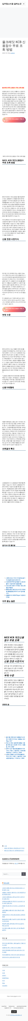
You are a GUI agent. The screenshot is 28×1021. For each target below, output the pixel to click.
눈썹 (3, 973)
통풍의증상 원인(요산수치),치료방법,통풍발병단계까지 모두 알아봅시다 (15, 591)
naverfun (4, 1006)
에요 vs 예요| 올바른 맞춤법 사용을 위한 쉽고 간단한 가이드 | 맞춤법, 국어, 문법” (15, 745)
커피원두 (4, 986)
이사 (3, 980)
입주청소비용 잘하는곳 (11, 3)
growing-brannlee (21, 1006)
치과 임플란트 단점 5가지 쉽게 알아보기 (13, 955)
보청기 (4, 975)
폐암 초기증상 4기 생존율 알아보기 (14, 850)
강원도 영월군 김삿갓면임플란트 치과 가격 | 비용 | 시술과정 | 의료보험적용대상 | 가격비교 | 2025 (16, 756)
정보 (3, 983)
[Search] (24, 874)
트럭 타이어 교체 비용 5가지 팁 (11, 957)
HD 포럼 (6, 883)
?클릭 (14, 120)
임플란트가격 (7, 1008)
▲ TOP (14, 1011)
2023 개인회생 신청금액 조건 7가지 (14, 848)
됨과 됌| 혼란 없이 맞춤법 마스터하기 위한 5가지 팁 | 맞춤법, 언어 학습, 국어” (15, 739)
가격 (5, 846)
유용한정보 (5, 978)
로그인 (16, 863)
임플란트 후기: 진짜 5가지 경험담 (11, 948)
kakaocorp (11, 1006)
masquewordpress (18, 1008)
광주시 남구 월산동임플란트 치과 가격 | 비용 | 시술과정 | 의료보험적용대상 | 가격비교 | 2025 (15, 750)
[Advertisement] (14, 23)
